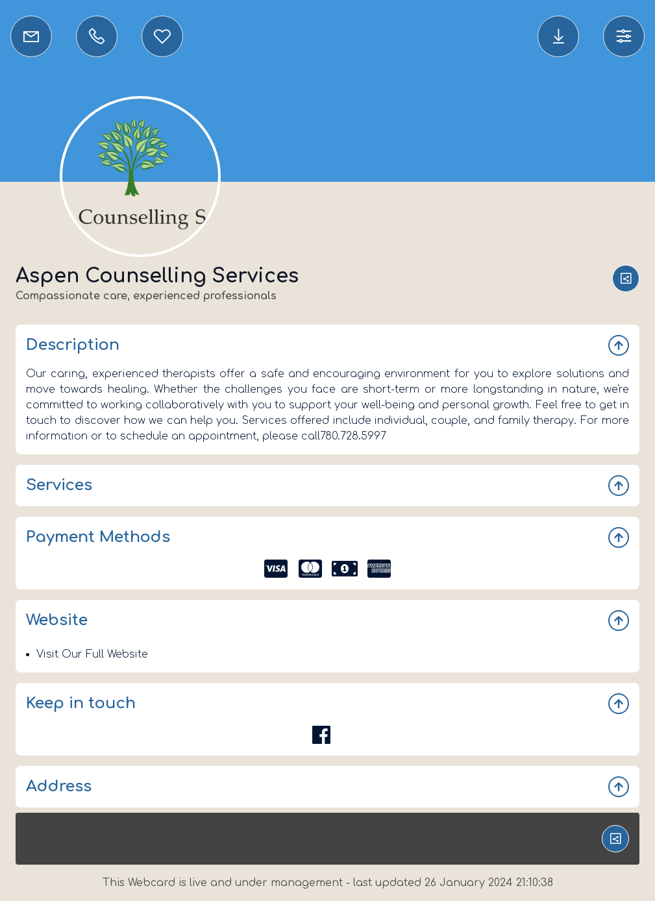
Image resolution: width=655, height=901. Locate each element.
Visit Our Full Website (92, 654)
